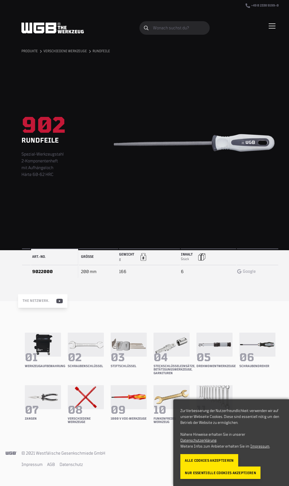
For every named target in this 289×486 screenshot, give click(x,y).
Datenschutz (71, 464)
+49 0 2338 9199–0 (262, 5)
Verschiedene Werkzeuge (65, 51)
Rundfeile (101, 51)
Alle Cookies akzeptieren (209, 461)
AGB (51, 464)
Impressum (32, 464)
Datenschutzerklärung (198, 440)
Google (246, 271)
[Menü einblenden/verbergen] (272, 26)
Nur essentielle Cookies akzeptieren (220, 473)
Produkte (29, 51)
